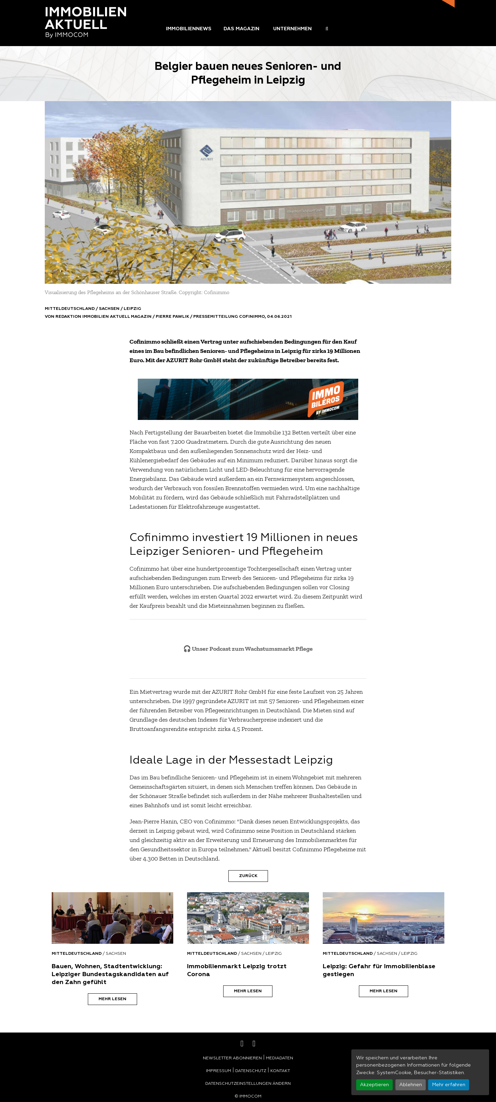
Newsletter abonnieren (232, 1058)
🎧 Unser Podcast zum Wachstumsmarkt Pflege (248, 648)
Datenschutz (250, 1071)
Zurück (248, 876)
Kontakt (280, 1071)
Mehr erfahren (448, 1084)
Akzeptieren (374, 1084)
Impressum (218, 1071)
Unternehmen (292, 28)
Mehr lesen (112, 999)
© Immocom (248, 1096)
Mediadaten (279, 1058)
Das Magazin (241, 28)
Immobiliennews (188, 28)
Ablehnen (410, 1084)
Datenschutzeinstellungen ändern (248, 1084)
